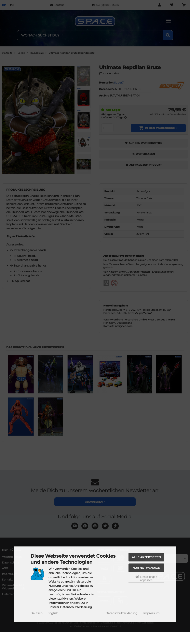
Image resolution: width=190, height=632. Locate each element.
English (53, 613)
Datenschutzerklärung (121, 613)
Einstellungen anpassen (146, 578)
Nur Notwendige (146, 567)
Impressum (151, 613)
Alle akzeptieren (146, 557)
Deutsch (36, 613)
